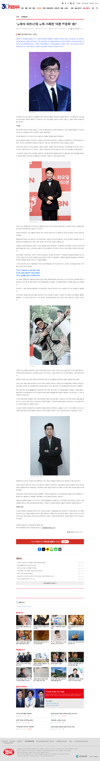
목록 (71, 29)
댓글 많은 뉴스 (20, 650)
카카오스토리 (65, 3)
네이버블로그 (71, 3)
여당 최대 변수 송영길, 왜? (52, 703)
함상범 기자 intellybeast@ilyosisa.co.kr (25, 28)
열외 (73, 3)
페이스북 (68, 3)
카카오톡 (47, 549)
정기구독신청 (85, 3)
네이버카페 (55, 549)
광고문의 (12, 741)
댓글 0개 (63, 28)
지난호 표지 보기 (8, 743)
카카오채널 (62, 3)
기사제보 (78, 3)
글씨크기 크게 (81, 29)
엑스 (43, 549)
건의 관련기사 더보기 (50, 583)
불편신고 (19, 741)
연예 (17, 17)
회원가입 (91, 3)
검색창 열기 (97, 8)
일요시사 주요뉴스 (21, 687)
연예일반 (24, 17)
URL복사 (69, 29)
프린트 (76, 29)
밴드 (60, 549)
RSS (71, 741)
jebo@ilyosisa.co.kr (48, 528)
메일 (73, 29)
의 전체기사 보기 (75, 532)
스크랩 (78, 29)
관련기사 (19, 558)
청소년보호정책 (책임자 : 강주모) (45, 741)
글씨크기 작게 (83, 29)
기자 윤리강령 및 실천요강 (81, 741)
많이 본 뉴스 (19, 613)
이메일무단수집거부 (62, 741)
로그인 (96, 3)
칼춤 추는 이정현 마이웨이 (52, 705)
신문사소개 (4, 741)
